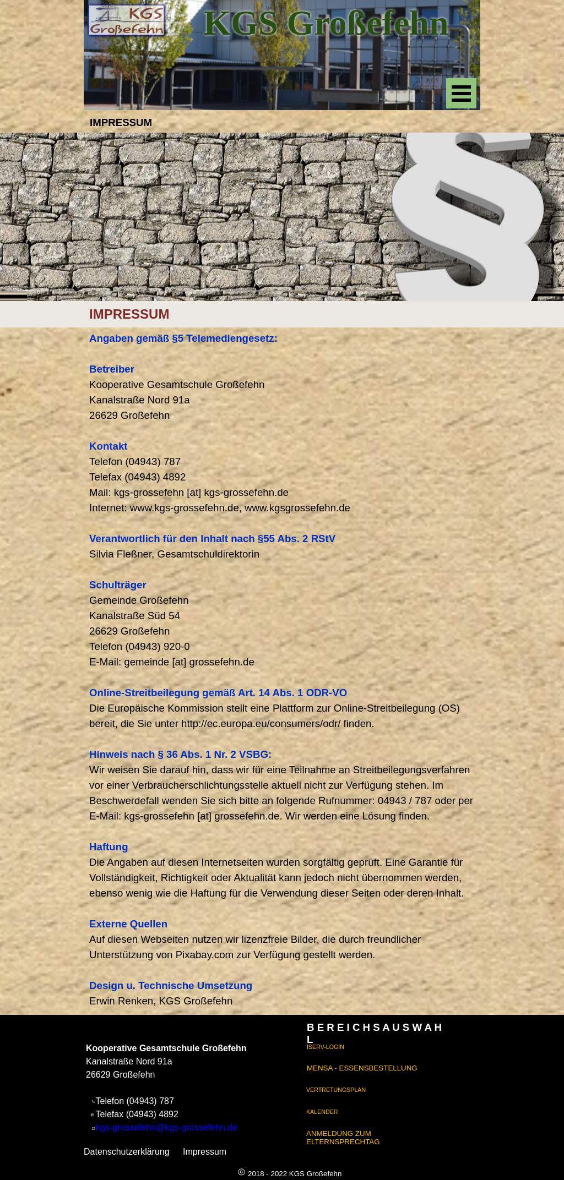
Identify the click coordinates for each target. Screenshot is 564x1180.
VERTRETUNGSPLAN (336, 1089)
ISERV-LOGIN (325, 1047)
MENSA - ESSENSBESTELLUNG (362, 1068)
